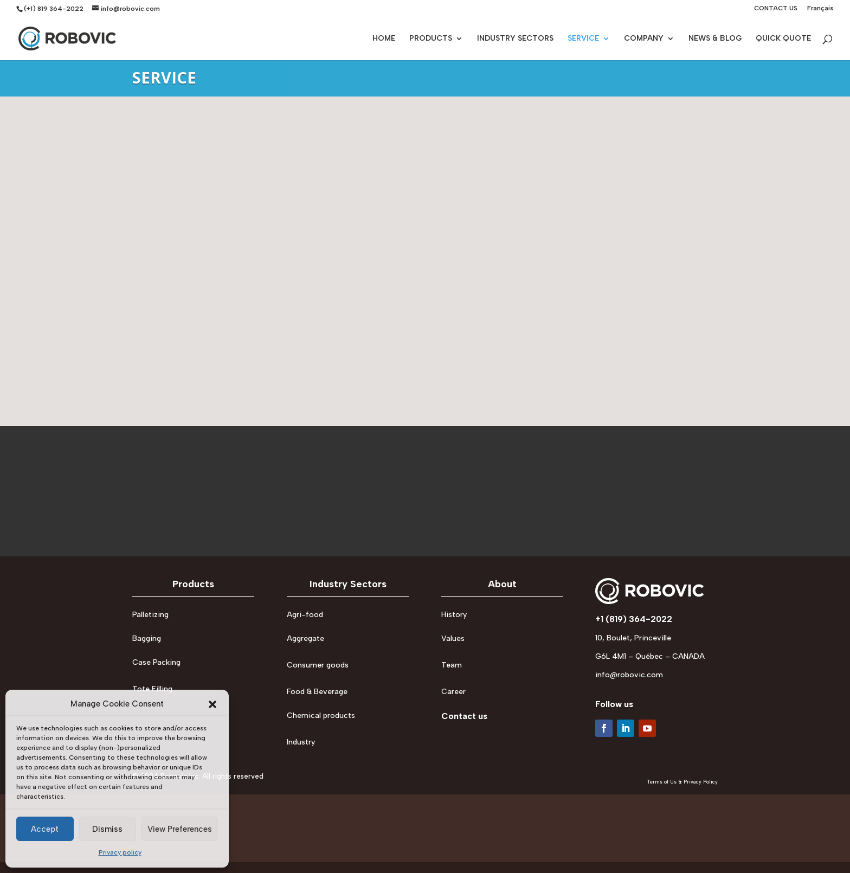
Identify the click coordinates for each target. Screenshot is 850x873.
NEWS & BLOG (715, 39)
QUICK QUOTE (783, 39)
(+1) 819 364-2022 (53, 8)
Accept (45, 829)
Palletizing (150, 614)
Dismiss (107, 829)
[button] (212, 704)
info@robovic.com (629, 674)
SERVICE (583, 39)
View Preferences (179, 829)
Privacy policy (120, 852)
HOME (383, 39)
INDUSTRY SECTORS (515, 39)
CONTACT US (775, 8)
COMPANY (644, 39)
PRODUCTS (430, 39)
